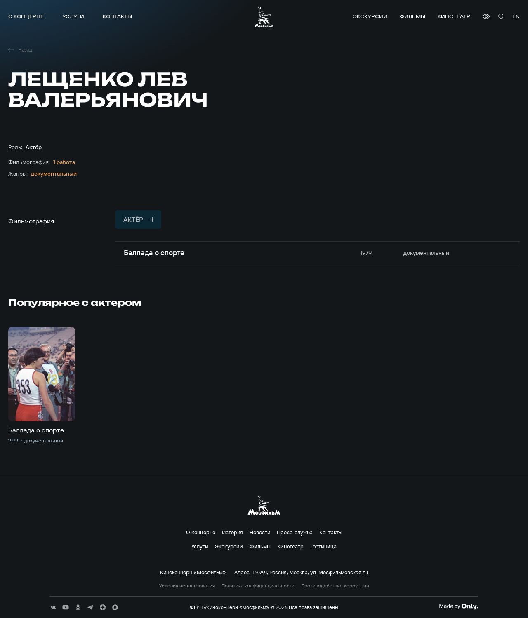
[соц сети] (53, 607)
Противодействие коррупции (335, 586)
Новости (260, 532)
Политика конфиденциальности (258, 586)
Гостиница (323, 546)
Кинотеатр (454, 16)
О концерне (26, 16)
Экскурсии (370, 16)
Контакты (117, 16)
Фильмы (412, 16)
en (516, 16)
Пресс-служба (295, 532)
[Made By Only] (458, 606)
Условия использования (187, 586)
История (232, 532)
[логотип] (264, 16)
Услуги (73, 16)
